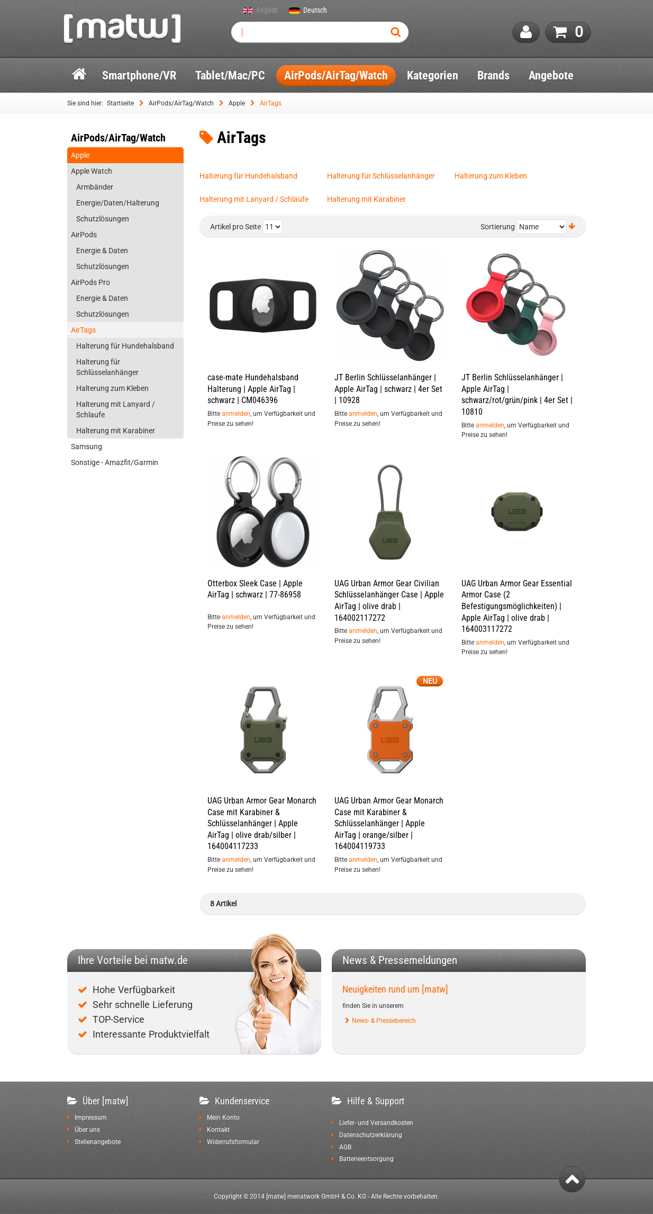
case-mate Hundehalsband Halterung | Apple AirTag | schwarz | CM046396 (252, 388)
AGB (345, 1147)
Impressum (91, 1117)
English (267, 10)
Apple (237, 103)
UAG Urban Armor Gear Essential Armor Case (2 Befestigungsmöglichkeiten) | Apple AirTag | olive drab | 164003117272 (516, 606)
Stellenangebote (98, 1142)
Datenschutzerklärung (370, 1135)
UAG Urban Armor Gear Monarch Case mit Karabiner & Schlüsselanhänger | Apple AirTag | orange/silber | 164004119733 (388, 823)
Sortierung (497, 227)
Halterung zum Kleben (491, 176)
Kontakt (218, 1130)
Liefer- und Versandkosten (376, 1123)
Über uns (87, 1130)
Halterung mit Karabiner (366, 199)
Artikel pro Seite (235, 227)
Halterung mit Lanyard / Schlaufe (254, 199)
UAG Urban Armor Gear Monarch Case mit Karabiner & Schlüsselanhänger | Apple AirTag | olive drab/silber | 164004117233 (261, 823)
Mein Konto (223, 1117)
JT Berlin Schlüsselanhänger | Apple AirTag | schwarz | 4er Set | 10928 (388, 388)
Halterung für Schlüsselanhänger (381, 176)
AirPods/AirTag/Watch (181, 103)
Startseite (120, 103)
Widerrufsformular (233, 1142)
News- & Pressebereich (384, 1020)
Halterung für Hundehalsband (248, 176)
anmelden (236, 413)
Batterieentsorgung (366, 1159)
